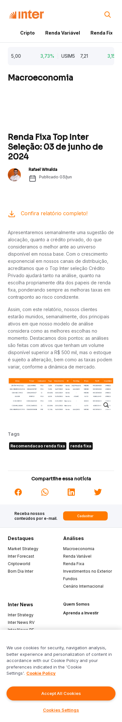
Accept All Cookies (61, 693)
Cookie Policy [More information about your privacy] (41, 673)
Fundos (70, 578)
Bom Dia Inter (20, 571)
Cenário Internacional (83, 586)
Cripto (27, 33)
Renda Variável (62, 33)
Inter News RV (21, 622)
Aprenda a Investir (81, 612)
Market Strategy (23, 548)
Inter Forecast (21, 556)
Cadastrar (85, 516)
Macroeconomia (78, 548)
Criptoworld (19, 563)
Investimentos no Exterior (87, 571)
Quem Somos (76, 604)
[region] (61, 676)
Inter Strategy (21, 614)
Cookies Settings (61, 710)
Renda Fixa (103, 33)
